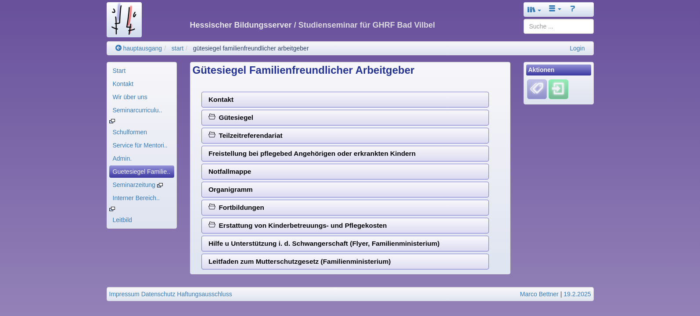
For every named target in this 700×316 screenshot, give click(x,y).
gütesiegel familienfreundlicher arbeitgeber (251, 48)
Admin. (122, 158)
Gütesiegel (230, 117)
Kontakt (123, 83)
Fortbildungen (236, 207)
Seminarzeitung (138, 184)
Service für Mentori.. (140, 145)
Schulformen (130, 132)
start (177, 48)
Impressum (124, 294)
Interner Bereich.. (136, 197)
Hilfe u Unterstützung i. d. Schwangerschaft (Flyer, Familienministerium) (324, 243)
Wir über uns (130, 97)
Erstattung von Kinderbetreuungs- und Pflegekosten (297, 225)
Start (119, 70)
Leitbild (122, 219)
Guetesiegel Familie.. (142, 171)
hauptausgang (138, 48)
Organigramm (230, 189)
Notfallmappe (229, 171)
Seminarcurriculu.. (137, 110)
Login (577, 48)
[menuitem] (141, 71)
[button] (534, 9)
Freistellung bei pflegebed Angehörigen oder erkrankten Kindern (312, 153)
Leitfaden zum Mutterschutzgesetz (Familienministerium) (299, 261)
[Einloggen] (558, 89)
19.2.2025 (577, 294)
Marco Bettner (539, 294)
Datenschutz (158, 294)
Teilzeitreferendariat (245, 135)
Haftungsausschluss (204, 294)
